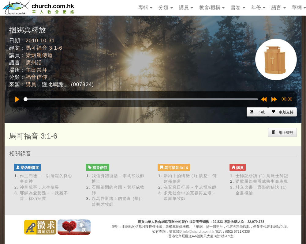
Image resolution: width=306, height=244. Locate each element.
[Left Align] (282, 111)
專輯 (145, 7)
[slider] (141, 99)
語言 (278, 7)
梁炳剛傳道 (39, 55)
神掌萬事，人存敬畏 (39, 187)
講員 (186, 7)
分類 (166, 7)
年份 (258, 7)
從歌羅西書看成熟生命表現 (262, 181)
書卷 (238, 7)
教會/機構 (212, 7)
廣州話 (34, 63)
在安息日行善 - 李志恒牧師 (190, 187)
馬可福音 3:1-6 (44, 48)
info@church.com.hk (198, 231)
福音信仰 (36, 77)
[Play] (17, 99)
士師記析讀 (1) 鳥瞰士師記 (262, 175)
